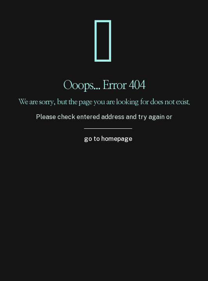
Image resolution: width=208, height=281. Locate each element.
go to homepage (108, 138)
